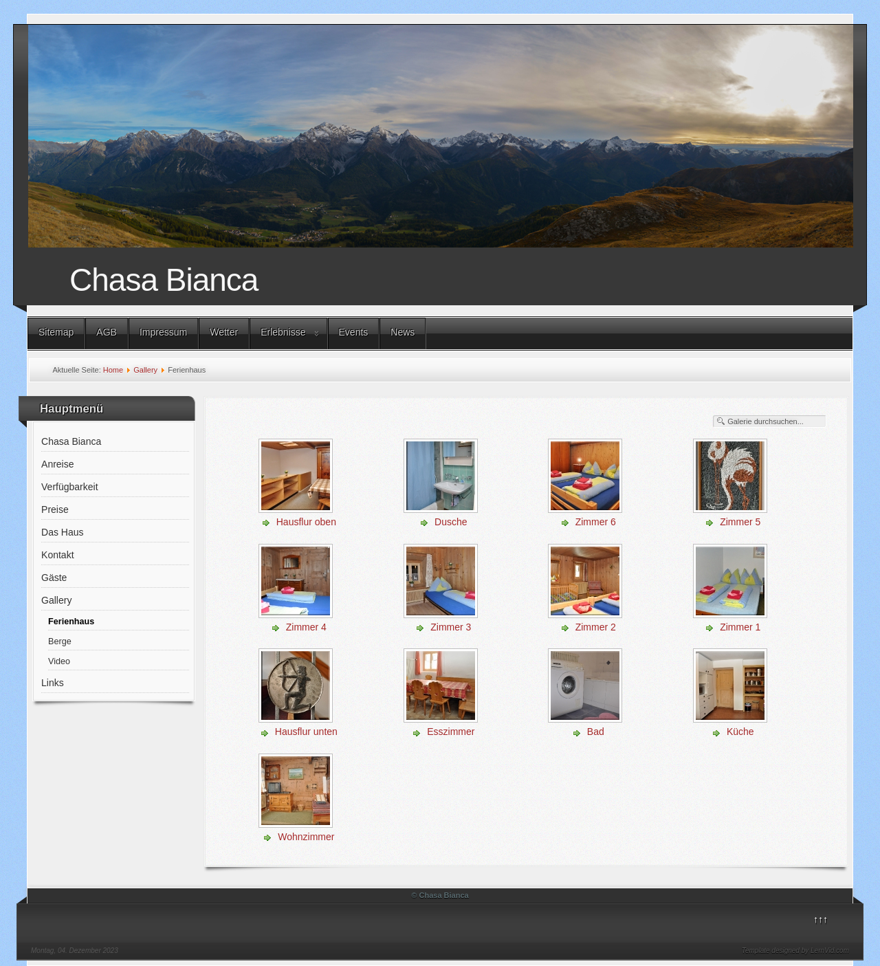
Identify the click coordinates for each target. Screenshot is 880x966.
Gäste (54, 577)
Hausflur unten (306, 731)
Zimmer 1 (740, 627)
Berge (60, 641)
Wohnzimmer (306, 836)
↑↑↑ (820, 919)
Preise (55, 509)
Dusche (450, 521)
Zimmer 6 (595, 521)
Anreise (57, 464)
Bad (595, 731)
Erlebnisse (283, 332)
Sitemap (56, 332)
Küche (740, 731)
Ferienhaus (71, 621)
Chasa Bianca (163, 280)
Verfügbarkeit (69, 486)
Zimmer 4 (306, 627)
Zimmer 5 (740, 521)
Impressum (163, 332)
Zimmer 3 (450, 627)
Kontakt (57, 554)
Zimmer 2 (595, 627)
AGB (106, 332)
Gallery (145, 370)
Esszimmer (450, 731)
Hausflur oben (306, 521)
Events (353, 332)
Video (59, 661)
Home (113, 370)
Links (52, 682)
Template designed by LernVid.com (795, 950)
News (402, 332)
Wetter (224, 332)
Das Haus (62, 532)
